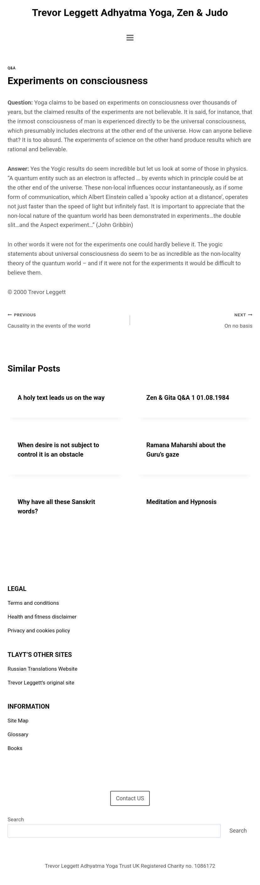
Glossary (18, 734)
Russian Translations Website (42, 669)
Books (15, 748)
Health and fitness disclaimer (42, 617)
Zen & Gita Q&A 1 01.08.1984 (187, 397)
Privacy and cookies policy (39, 630)
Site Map (18, 720)
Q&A (12, 68)
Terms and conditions (33, 603)
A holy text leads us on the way (61, 397)
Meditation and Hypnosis (181, 502)
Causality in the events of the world (66, 319)
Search (16, 819)
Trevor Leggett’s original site (41, 682)
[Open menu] (130, 37)
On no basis (193, 319)
